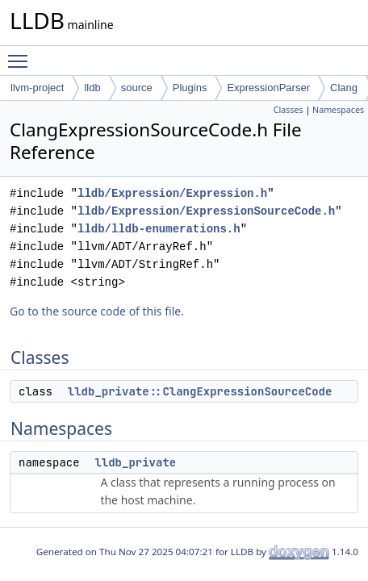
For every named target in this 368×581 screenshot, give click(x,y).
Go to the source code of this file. (97, 311)
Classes (288, 109)
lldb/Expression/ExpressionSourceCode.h (206, 211)
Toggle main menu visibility (22, 54)
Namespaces (338, 109)
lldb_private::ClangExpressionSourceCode (200, 391)
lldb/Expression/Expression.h (172, 193)
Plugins (190, 88)
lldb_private (135, 462)
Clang (344, 88)
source (137, 88)
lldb (92, 88)
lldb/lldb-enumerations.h (158, 228)
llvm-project (37, 88)
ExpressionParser (268, 88)
